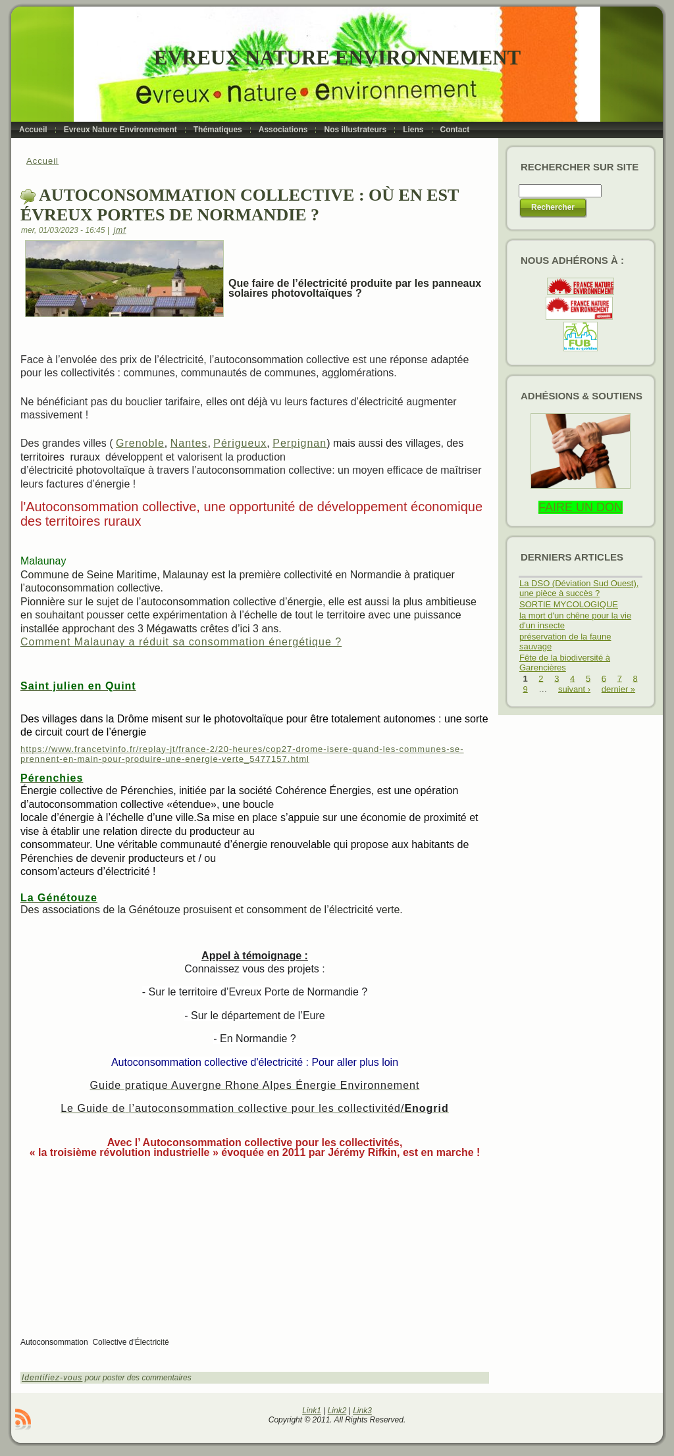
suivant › (574, 688)
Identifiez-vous (52, 1377)
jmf (120, 230)
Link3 (362, 1410)
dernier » (618, 688)
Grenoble (140, 443)
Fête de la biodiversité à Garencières (564, 662)
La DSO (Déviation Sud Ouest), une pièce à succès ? (578, 588)
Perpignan (299, 443)
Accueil (42, 161)
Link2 (337, 1410)
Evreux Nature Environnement (337, 57)
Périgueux (240, 443)
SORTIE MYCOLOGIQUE (568, 604)
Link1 (311, 1410)
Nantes (189, 443)
